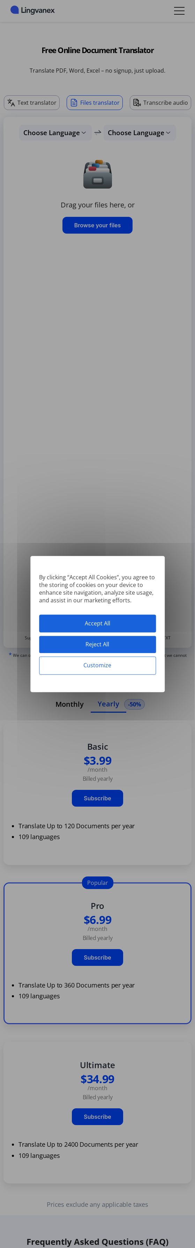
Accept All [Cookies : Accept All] (97, 623)
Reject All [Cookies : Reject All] (97, 644)
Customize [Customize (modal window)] (97, 665)
